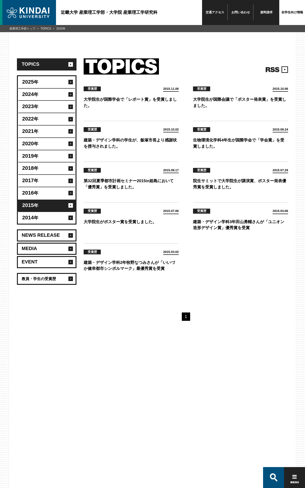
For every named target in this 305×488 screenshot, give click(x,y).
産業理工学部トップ (22, 28)
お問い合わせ (240, 12)
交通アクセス (215, 12)
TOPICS (46, 28)
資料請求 (266, 12)
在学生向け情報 (292, 12)
